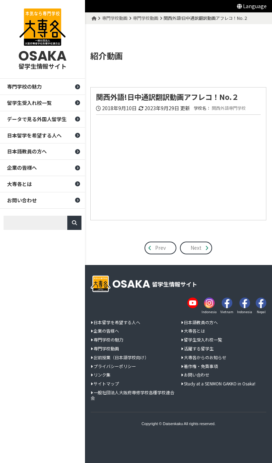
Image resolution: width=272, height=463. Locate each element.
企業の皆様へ (22, 167)
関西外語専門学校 (229, 108)
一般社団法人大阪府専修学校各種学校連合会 (132, 395)
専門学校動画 (106, 348)
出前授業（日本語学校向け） (121, 357)
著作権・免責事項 (201, 366)
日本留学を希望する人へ (34, 135)
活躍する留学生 (199, 348)
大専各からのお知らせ (205, 357)
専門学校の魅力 (24, 86)
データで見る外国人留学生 (37, 119)
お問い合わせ (22, 200)
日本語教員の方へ (27, 151)
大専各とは (19, 183)
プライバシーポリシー (115, 366)
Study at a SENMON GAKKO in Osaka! (219, 383)
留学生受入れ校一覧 (29, 102)
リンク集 (102, 375)
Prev (160, 247)
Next (196, 247)
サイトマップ (106, 383)
